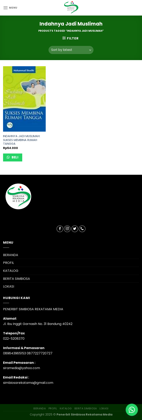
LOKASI (8, 286)
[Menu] (10, 8)
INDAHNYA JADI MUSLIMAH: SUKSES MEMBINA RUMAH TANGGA (21, 140)
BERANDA (10, 255)
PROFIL (8, 262)
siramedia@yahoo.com (21, 368)
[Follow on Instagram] (67, 228)
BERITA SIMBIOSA (16, 278)
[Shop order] (71, 50)
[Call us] (82, 228)
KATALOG (10, 270)
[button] (132, 410)
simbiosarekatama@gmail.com (28, 382)
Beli (14, 157)
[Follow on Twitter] (74, 228)
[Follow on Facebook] (60, 228)
